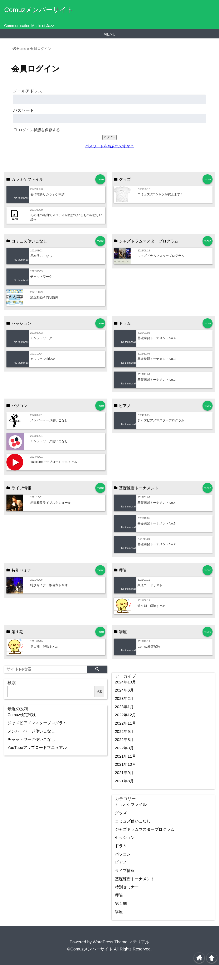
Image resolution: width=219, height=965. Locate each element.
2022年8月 (124, 739)
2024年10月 (125, 682)
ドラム (121, 846)
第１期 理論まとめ (151, 606)
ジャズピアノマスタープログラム (160, 420)
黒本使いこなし (41, 255)
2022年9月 (124, 731)
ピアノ (121, 862)
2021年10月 (125, 764)
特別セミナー (127, 887)
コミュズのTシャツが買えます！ (160, 194)
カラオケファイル (131, 804)
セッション (125, 837)
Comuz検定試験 (148, 646)
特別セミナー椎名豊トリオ (49, 585)
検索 (12, 682)
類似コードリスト (149, 585)
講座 (119, 912)
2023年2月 (124, 698)
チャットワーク (41, 276)
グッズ (121, 813)
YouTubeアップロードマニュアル (53, 462)
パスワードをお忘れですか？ (109, 146)
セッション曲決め (42, 359)
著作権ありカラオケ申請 (47, 194)
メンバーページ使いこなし (49, 420)
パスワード (23, 110)
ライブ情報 (125, 870)
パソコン (123, 854)
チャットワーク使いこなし (49, 441)
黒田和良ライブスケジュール (50, 502)
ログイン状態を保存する (39, 130)
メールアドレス (27, 91)
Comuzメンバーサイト (38, 10)
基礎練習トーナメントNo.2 (156, 379)
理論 (119, 895)
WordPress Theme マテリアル (121, 942)
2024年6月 (124, 690)
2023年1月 (124, 707)
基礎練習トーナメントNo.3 (156, 359)
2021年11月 (125, 756)
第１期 (121, 903)
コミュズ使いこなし (133, 821)
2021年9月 (124, 773)
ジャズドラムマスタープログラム (160, 255)
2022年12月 (125, 715)
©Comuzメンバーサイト (90, 949)
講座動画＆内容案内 (44, 297)
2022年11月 (125, 723)
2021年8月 (124, 781)
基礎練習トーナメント (135, 879)
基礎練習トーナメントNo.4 (156, 338)
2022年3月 (124, 748)
